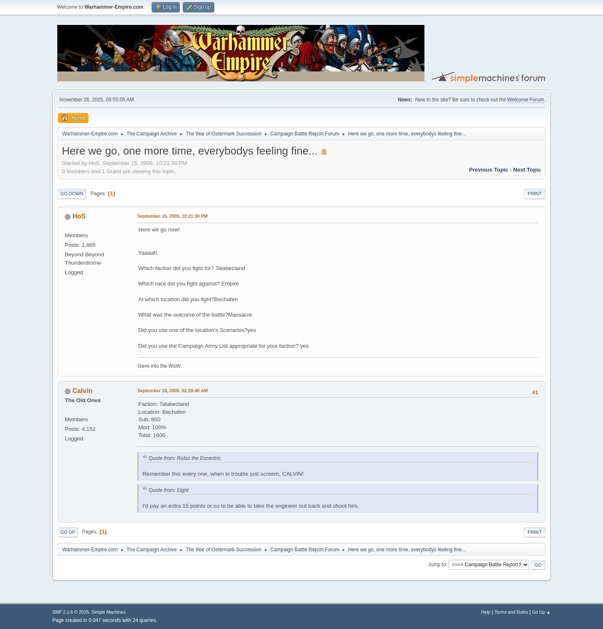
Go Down (71, 193)
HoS (79, 216)
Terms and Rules (511, 611)
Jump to (437, 565)
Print (534, 193)
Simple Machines (108, 611)
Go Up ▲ (541, 611)
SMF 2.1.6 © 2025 (70, 611)
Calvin (82, 390)
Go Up (67, 532)
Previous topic (488, 170)
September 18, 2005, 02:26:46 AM (172, 390)
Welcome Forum (525, 100)
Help (485, 611)
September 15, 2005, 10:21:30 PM (172, 216)
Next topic (527, 170)
